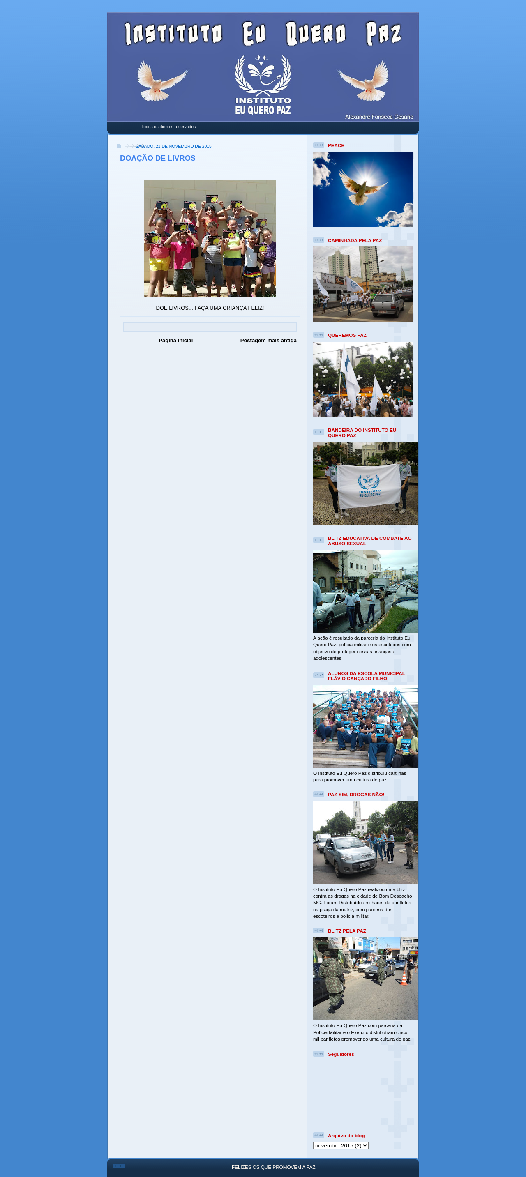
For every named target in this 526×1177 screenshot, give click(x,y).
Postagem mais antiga (268, 340)
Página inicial (176, 340)
